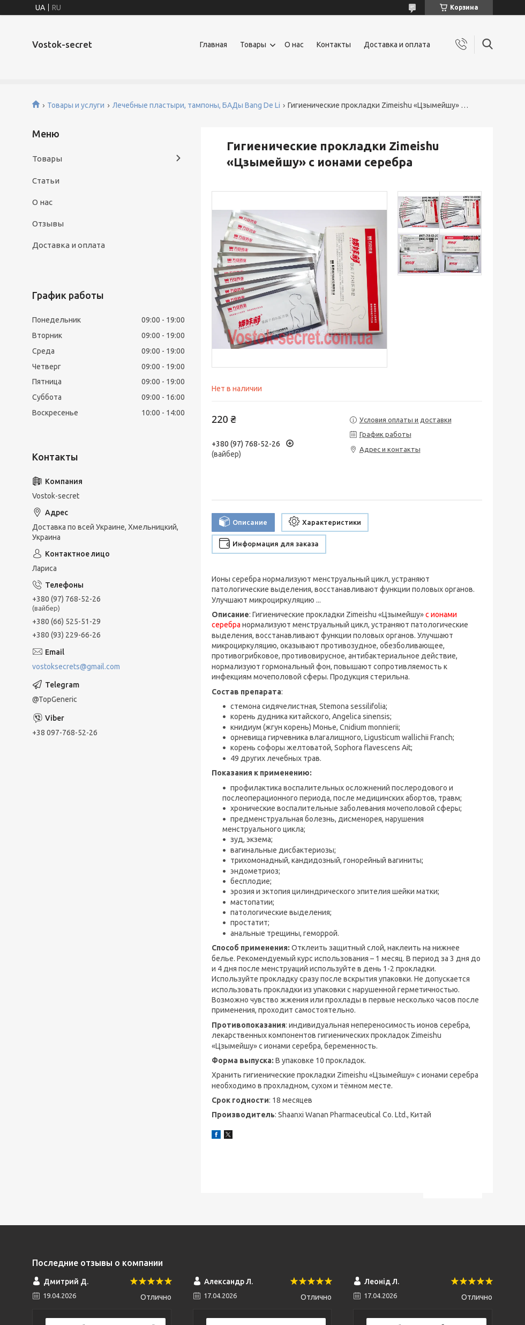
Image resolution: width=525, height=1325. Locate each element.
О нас (294, 44)
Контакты (334, 44)
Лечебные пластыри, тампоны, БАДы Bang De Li (196, 105)
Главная (213, 44)
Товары (253, 44)
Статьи (45, 180)
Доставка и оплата (397, 44)
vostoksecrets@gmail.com (76, 666)
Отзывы (48, 223)
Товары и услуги (75, 105)
